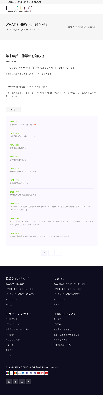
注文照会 (10, 345)
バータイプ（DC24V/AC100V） (68, 294)
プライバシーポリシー (16, 324)
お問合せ (10, 335)
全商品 (9, 304)
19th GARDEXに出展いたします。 (24, 136)
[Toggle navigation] (96, 9)
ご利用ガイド (12, 319)
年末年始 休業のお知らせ (21, 125)
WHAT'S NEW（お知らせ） (86, 27)
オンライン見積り (14, 340)
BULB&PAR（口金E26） (16, 284)
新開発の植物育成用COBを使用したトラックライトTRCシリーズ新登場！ (40, 236)
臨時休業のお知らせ (18, 160)
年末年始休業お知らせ (19, 183)
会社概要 (58, 319)
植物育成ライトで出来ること (67, 335)
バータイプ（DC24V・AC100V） (20, 294)
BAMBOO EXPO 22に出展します (23, 195)
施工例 (57, 304)
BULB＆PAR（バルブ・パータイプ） (70, 284)
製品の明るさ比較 (62, 340)
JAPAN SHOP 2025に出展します (23, 171)
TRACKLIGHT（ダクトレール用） (20, 289)
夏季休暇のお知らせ (18, 148)
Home (69, 27)
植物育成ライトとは (63, 329)
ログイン (10, 355)
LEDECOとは (59, 324)
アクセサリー (12, 299)
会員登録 (10, 350)
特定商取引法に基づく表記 (18, 329)
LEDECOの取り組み (62, 345)
